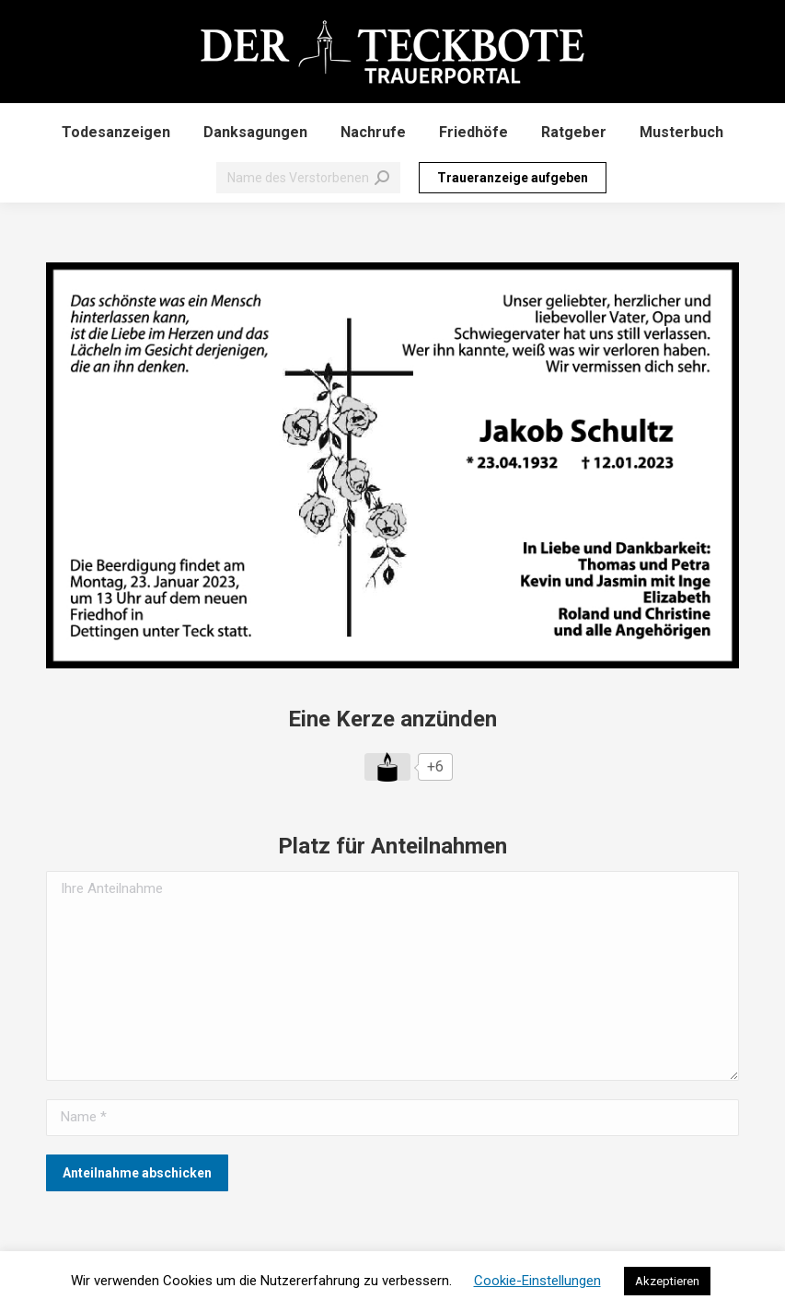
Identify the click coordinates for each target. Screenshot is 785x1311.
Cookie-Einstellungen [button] (537, 1280)
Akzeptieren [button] (667, 1281)
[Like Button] (387, 767)
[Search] (308, 177)
